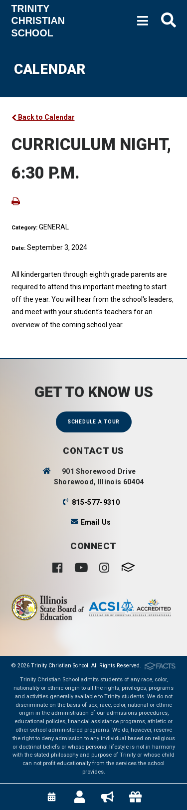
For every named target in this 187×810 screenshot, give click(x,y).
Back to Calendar (43, 117)
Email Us (96, 522)
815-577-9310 (96, 502)
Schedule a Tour (93, 421)
